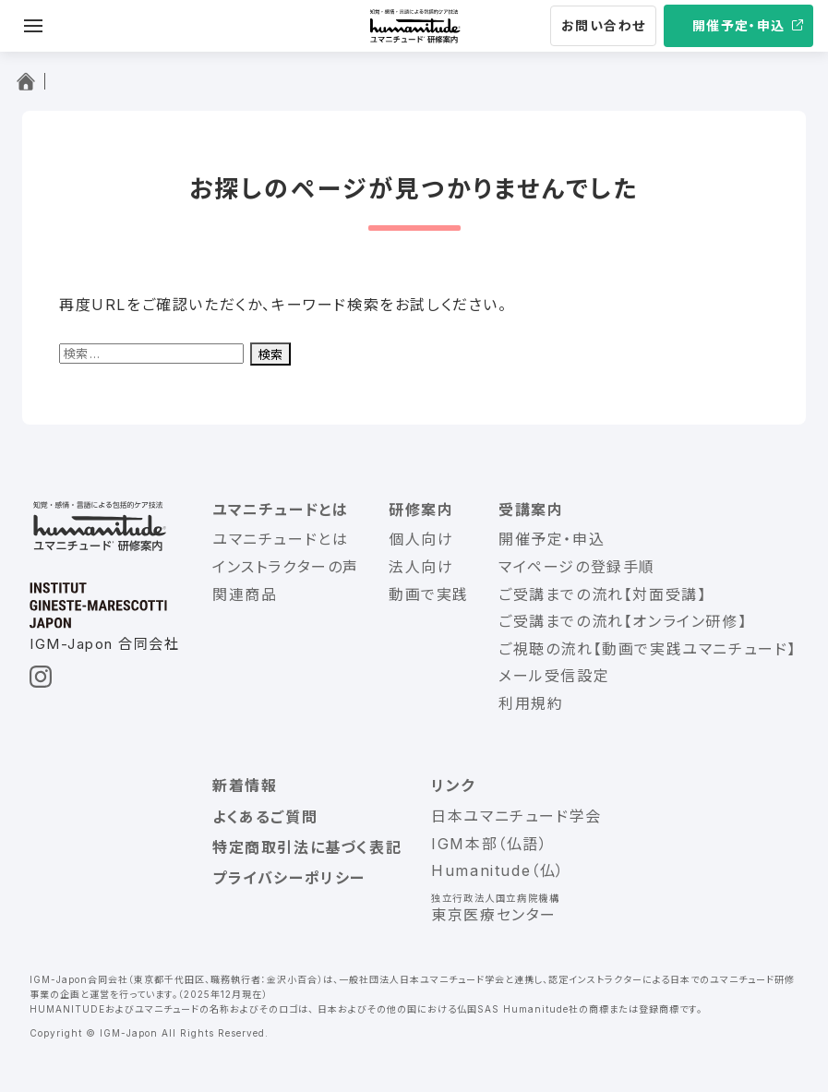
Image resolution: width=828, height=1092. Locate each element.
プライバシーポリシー (289, 878)
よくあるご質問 (265, 817)
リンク (453, 785)
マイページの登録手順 (576, 567)
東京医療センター (494, 915)
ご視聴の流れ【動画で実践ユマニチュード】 (647, 649)
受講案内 (530, 509)
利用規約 (530, 703)
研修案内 (421, 509)
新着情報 (244, 785)
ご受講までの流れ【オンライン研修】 (622, 621)
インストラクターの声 (285, 567)
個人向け (421, 539)
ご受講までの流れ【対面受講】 (602, 594)
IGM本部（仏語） (489, 843)
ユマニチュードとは (280, 509)
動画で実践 (429, 594)
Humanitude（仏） (498, 870)
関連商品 (244, 594)
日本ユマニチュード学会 (516, 816)
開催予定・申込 (739, 25)
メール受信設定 (553, 675)
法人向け (421, 567)
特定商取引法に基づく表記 (307, 847)
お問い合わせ (603, 25)
